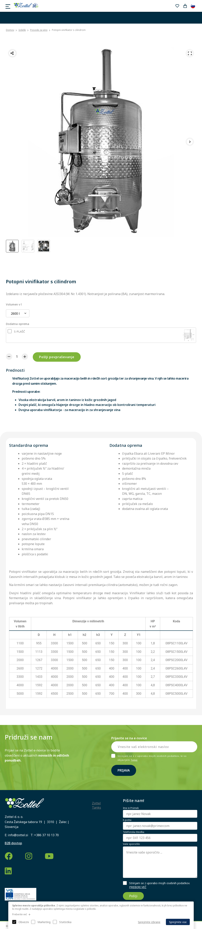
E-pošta (127, 820)
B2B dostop (13, 843)
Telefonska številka (133, 832)
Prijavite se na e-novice (129, 738)
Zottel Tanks (96, 805)
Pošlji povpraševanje (56, 357)
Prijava (124, 770)
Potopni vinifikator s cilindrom (69, 30)
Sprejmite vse (178, 922)
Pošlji (133, 896)
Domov (10, 30)
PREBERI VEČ (137, 887)
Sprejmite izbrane (149, 922)
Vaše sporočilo (131, 844)
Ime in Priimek (131, 808)
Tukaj (134, 759)
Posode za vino (39, 30)
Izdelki (22, 30)
